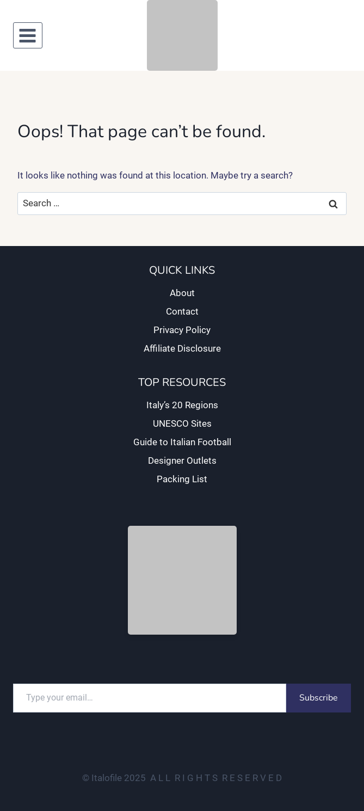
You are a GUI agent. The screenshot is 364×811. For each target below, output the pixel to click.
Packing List (182, 479)
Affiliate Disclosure (182, 348)
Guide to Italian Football (182, 442)
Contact (182, 311)
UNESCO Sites (182, 423)
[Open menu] (27, 35)
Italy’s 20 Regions (182, 405)
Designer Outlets (182, 460)
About (182, 292)
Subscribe (318, 698)
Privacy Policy (182, 329)
